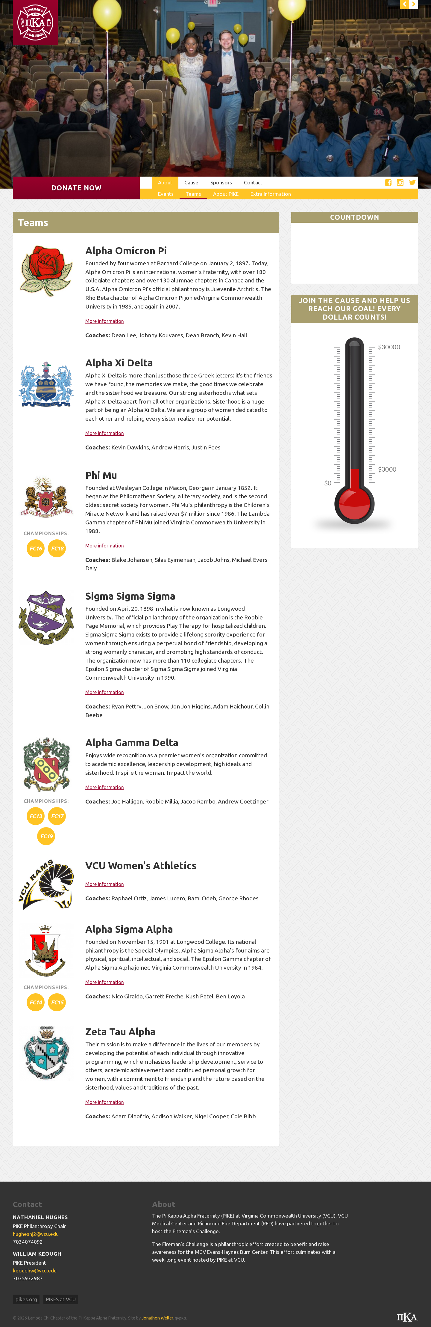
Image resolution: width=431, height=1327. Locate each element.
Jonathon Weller (157, 1318)
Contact (253, 182)
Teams (193, 194)
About (165, 182)
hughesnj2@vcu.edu (36, 1234)
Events (166, 194)
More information (104, 321)
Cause (191, 182)
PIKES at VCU (61, 1299)
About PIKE (226, 194)
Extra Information (271, 194)
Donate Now (76, 188)
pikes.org (26, 1299)
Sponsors (221, 182)
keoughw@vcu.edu (35, 1270)
